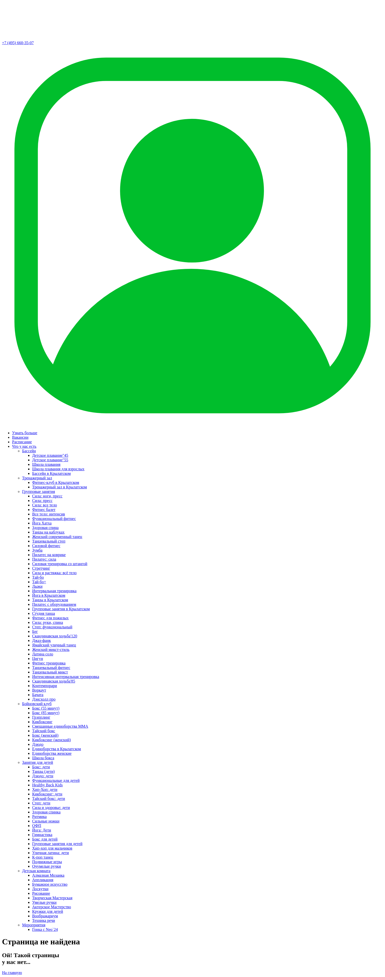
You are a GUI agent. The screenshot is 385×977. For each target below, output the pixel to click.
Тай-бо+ (39, 582)
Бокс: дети (41, 767)
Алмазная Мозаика (48, 875)
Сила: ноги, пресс (47, 496)
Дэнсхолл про (44, 699)
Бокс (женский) (45, 735)
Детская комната (36, 871)
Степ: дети (41, 803)
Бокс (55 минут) (46, 708)
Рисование (41, 893)
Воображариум (45, 916)
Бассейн (29, 451)
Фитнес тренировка (49, 663)
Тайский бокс (43, 731)
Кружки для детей (47, 911)
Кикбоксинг (42, 722)
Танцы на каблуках (48, 532)
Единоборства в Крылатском (56, 749)
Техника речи (43, 920)
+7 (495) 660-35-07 (18, 43)
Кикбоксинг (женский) (51, 740)
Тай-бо (38, 577)
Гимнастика (42, 835)
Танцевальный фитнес (51, 667)
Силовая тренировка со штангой (59, 564)
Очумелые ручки (46, 866)
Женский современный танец (57, 537)
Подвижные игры (47, 862)
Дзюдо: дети (42, 776)
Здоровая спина (45, 527)
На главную (12, 972)
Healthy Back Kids (47, 785)
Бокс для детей (45, 839)
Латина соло (42, 654)
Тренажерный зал (37, 478)
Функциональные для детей (56, 780)
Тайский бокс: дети (48, 798)
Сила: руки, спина (47, 622)
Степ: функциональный (52, 627)
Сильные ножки (45, 821)
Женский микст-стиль (51, 649)
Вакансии (20, 437)
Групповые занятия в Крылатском (61, 609)
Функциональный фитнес (54, 518)
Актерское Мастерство (51, 907)
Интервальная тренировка (54, 591)
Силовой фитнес (46, 546)
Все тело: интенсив (48, 514)
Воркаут (39, 690)
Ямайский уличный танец (54, 645)
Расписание (22, 442)
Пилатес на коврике (49, 555)
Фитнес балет (44, 509)
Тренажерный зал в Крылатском (59, 487)
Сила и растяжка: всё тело (54, 573)
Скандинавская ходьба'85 (53, 681)
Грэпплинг (41, 717)
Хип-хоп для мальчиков (52, 848)
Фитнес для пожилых (50, 618)
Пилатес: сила (44, 559)
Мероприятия (33, 925)
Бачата (37, 695)
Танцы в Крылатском (50, 600)
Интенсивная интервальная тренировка (65, 676)
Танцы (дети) (43, 771)
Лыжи (37, 586)
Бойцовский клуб (36, 704)
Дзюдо (37, 744)
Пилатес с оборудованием (54, 604)
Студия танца (43, 613)
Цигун (37, 658)
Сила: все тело (44, 505)
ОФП (36, 825)
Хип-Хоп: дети (44, 789)
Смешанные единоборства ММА (60, 726)
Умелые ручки (44, 902)
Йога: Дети (41, 830)
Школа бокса (43, 758)
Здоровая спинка (46, 812)
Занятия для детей (37, 762)
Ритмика (39, 816)
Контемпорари (44, 686)
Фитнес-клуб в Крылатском (55, 482)
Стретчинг (41, 568)
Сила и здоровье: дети (51, 807)
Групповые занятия (38, 491)
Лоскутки (40, 889)
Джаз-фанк (41, 640)
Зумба (37, 550)
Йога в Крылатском (48, 595)
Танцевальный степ (48, 541)
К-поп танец (42, 857)
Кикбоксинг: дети (47, 794)
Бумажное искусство (49, 884)
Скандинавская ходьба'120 (54, 636)
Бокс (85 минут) (46, 713)
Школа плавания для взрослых (58, 469)
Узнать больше (24, 433)
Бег (35, 631)
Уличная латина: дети (50, 853)
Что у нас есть (24, 446)
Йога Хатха (41, 523)
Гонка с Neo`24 (45, 929)
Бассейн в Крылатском (51, 473)
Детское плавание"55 (50, 460)
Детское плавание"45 (50, 455)
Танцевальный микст (50, 672)
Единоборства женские (52, 753)
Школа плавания (46, 464)
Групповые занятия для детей (57, 844)
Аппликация (42, 880)
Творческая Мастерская (52, 898)
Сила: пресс (42, 500)
